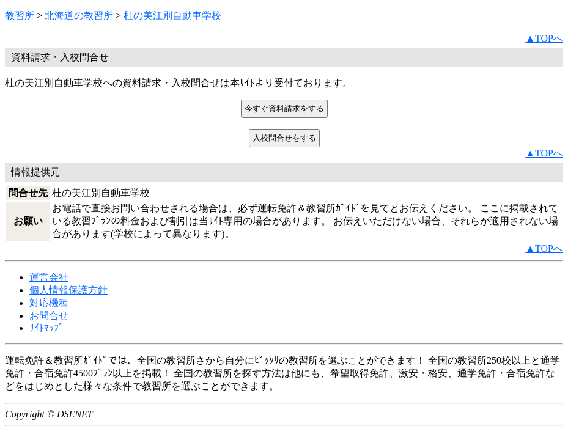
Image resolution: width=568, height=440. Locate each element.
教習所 (19, 15)
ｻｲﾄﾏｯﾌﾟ (46, 328)
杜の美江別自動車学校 (172, 15)
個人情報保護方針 (68, 290)
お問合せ (48, 315)
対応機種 (48, 303)
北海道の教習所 (79, 15)
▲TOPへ (544, 38)
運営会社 (48, 277)
